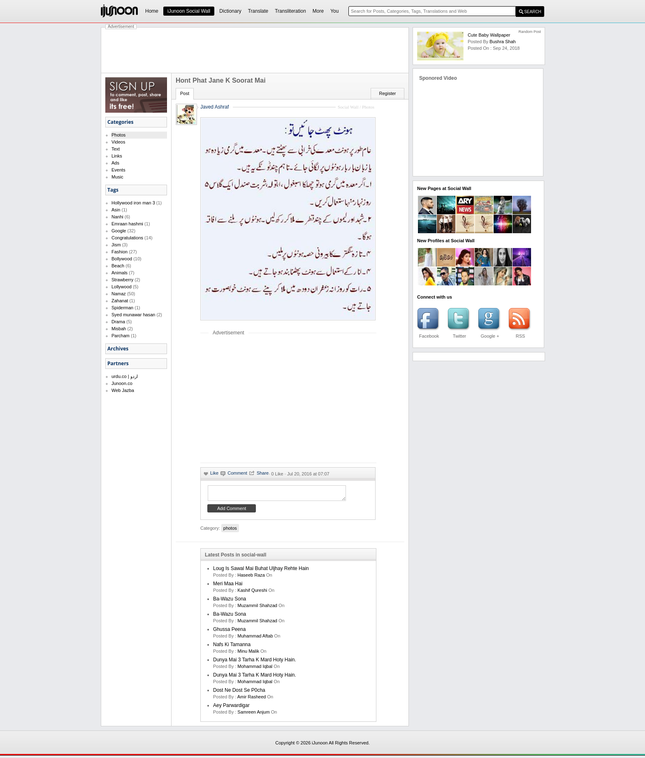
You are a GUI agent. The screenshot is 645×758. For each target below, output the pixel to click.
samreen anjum (253, 714)
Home (151, 11)
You (334, 11)
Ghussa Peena (229, 632)
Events (118, 169)
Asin (115, 209)
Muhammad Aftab (255, 638)
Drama (118, 321)
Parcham (120, 335)
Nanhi (117, 216)
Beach (117, 265)
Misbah (118, 328)
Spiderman (122, 307)
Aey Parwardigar (231, 708)
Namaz (118, 293)
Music (117, 176)
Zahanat (119, 300)
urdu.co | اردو (124, 376)
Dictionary (230, 11)
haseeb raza (251, 577)
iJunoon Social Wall (188, 11)
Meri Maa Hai (227, 586)
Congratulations (127, 237)
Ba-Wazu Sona (229, 601)
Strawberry (122, 279)
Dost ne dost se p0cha (239, 692)
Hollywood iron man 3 (133, 202)
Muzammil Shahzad (257, 607)
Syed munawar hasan (133, 314)
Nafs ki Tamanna (232, 647)
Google (118, 230)
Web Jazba (122, 390)
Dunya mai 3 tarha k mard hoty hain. (254, 662)
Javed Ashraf (214, 107)
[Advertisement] (255, 50)
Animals (119, 272)
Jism (116, 244)
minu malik (248, 653)
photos (230, 530)
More (318, 11)
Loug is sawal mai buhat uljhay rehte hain (261, 571)
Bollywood (121, 258)
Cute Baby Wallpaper (489, 34)
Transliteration (290, 11)
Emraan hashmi (127, 223)
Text (115, 148)
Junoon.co (121, 383)
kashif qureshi (252, 592)
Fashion (119, 251)
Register (387, 93)
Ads (115, 162)
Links (116, 155)
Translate (258, 11)
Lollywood (121, 286)
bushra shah (503, 41)
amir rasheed (251, 699)
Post (184, 93)
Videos (118, 141)
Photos (118, 134)
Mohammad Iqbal (254, 668)
